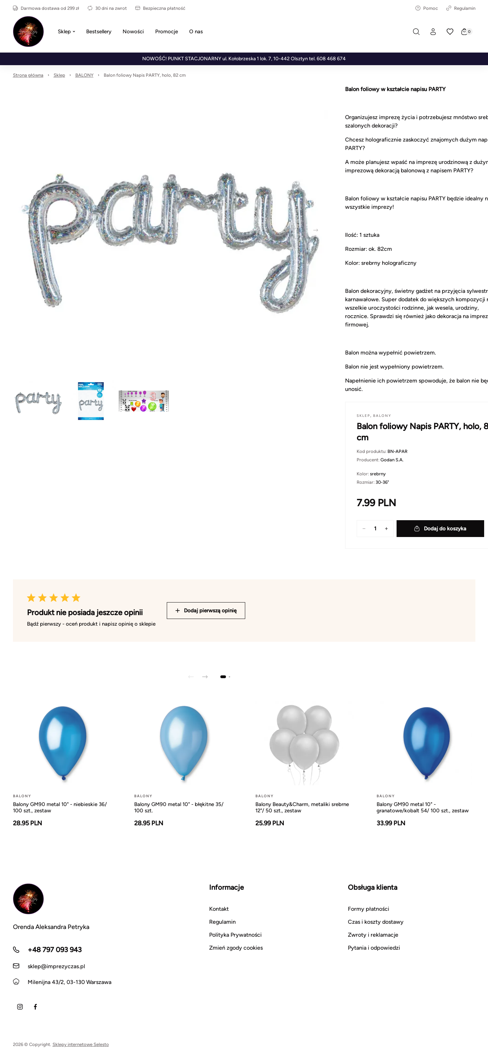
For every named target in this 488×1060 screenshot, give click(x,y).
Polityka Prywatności (235, 934)
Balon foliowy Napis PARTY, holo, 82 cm (145, 75)
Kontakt (219, 909)
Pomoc (426, 8)
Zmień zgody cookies (236, 947)
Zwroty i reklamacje (373, 934)
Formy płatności (368, 909)
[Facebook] (35, 1007)
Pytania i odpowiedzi (374, 947)
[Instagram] (20, 1007)
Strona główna (28, 75)
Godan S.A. (392, 459)
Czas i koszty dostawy (376, 921)
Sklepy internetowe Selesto (81, 1044)
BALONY (84, 75)
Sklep (59, 75)
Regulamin (460, 8)
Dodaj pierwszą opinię (206, 610)
